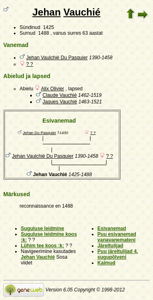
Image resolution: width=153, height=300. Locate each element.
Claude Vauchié (59, 95)
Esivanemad (112, 228)
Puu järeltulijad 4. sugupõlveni (118, 254)
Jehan (46, 12)
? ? (29, 64)
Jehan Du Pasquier (39, 132)
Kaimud (106, 263)
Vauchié (81, 12)
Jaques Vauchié (59, 102)
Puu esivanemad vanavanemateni (117, 237)
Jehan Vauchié (38, 257)
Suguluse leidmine (42, 228)
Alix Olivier (52, 89)
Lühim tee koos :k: (42, 246)
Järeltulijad (110, 246)
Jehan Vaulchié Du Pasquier (57, 57)
